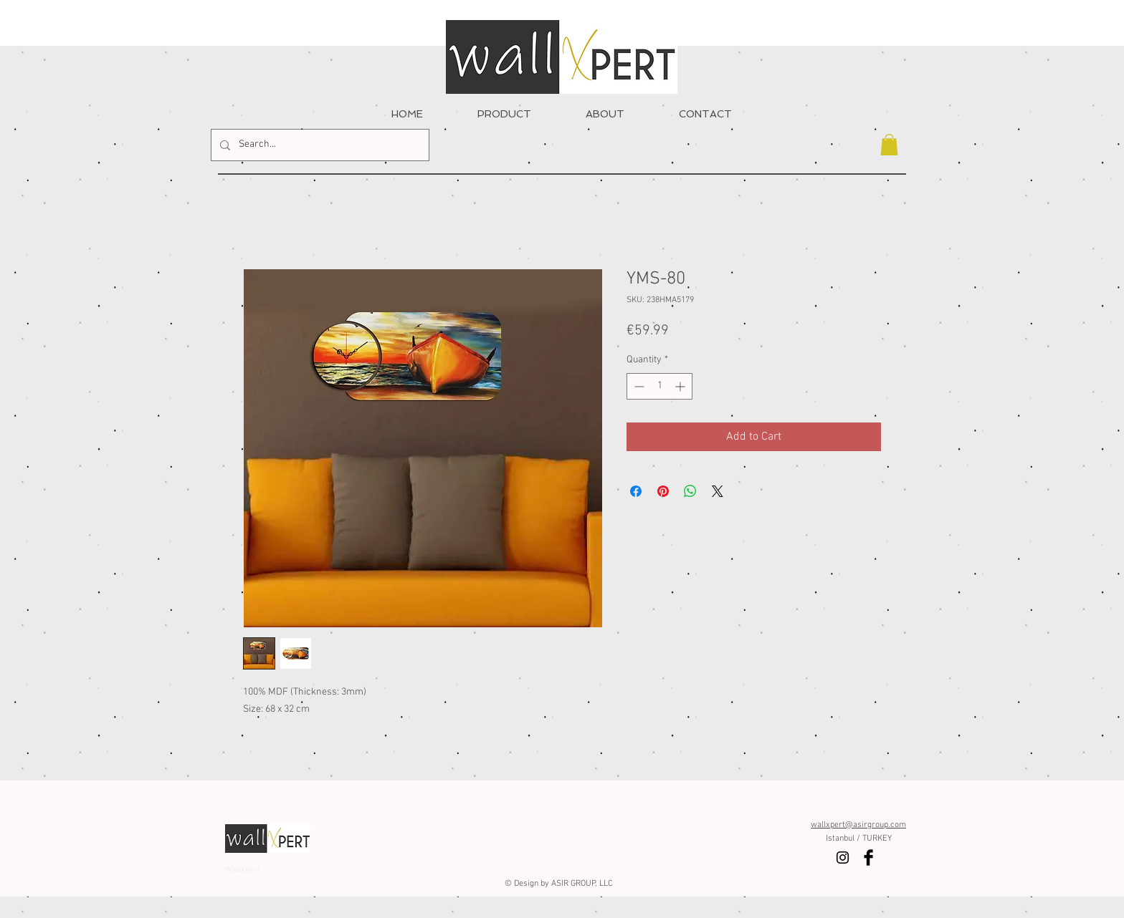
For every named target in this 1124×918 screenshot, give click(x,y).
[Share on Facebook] (635, 491)
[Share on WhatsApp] (690, 491)
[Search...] (319, 145)
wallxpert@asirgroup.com (858, 825)
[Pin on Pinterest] (663, 491)
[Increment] (681, 386)
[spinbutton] (659, 386)
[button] (889, 144)
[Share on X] (717, 491)
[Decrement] (638, 386)
